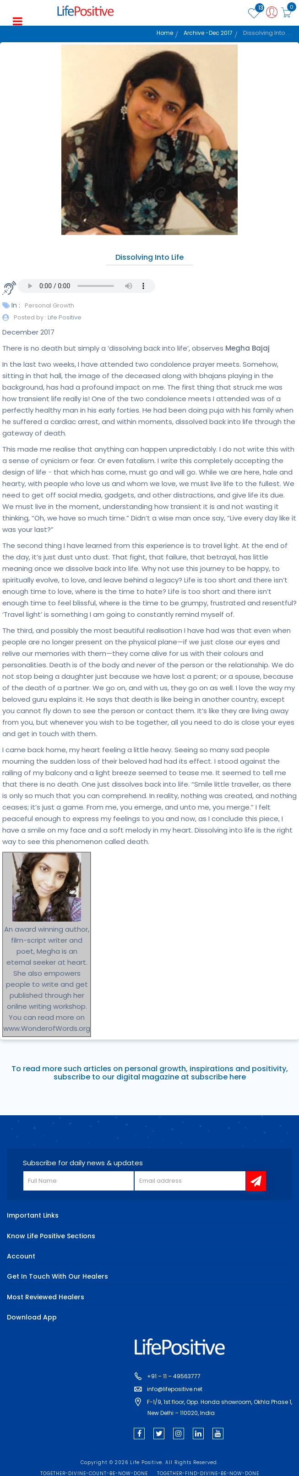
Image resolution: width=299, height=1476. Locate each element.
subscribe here (218, 1077)
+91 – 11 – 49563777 (174, 1376)
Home (165, 33)
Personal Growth (49, 305)
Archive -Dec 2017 (208, 33)
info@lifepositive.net (174, 1389)
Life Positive (64, 317)
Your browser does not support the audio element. (86, 286)
